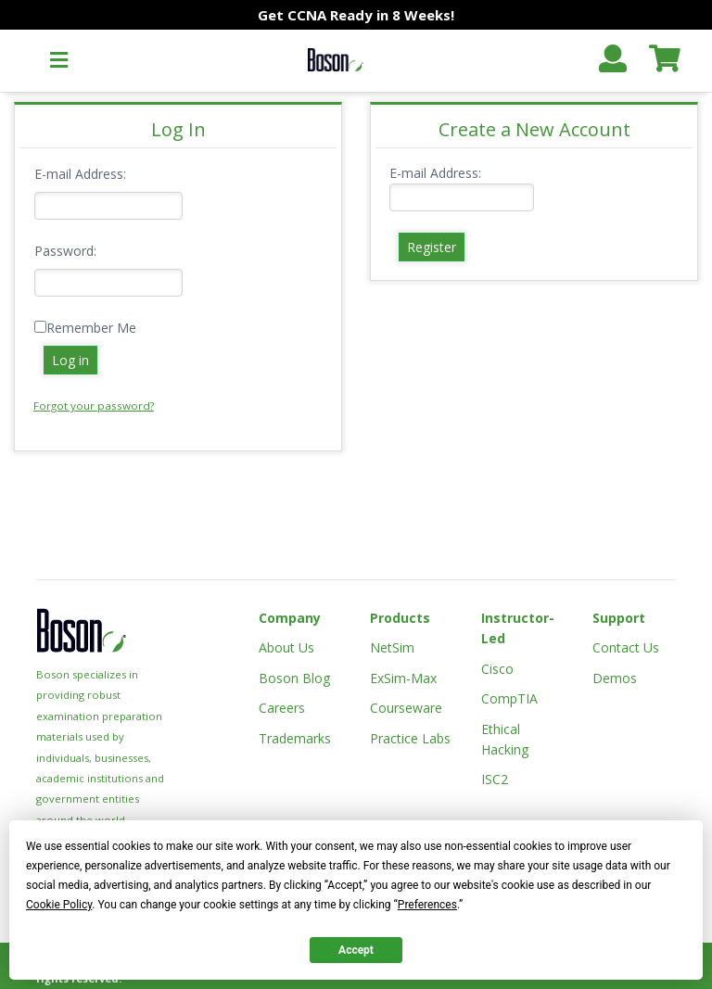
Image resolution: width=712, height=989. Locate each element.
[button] (58, 60)
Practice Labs (410, 738)
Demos (614, 678)
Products (400, 618)
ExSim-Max (403, 678)
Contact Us (625, 647)
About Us (286, 647)
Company (290, 618)
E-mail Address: (80, 174)
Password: (65, 251)
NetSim (392, 647)
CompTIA (509, 698)
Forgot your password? (93, 405)
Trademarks (295, 738)
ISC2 (494, 779)
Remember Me (91, 327)
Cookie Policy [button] (59, 904)
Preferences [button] (427, 904)
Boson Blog (294, 678)
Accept (356, 950)
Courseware (406, 707)
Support (618, 618)
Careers (282, 707)
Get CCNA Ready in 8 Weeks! (356, 15)
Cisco (497, 669)
